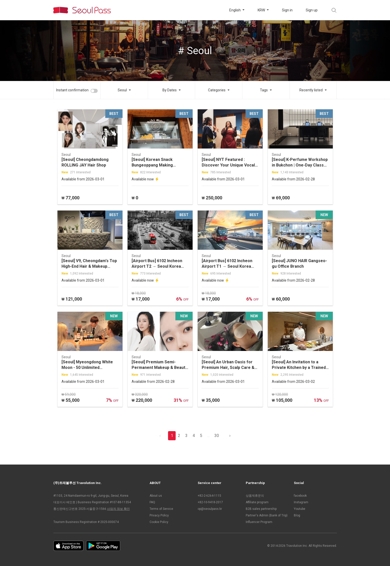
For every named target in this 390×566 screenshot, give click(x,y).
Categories (216, 90)
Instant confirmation (72, 90)
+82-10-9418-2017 (210, 502)
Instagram (301, 502)
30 (216, 435)
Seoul (122, 90)
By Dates (169, 90)
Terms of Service (161, 509)
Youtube (299, 509)
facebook (300, 495)
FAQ (152, 502)
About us (156, 495)
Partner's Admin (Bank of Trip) (267, 515)
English (235, 10)
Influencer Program (259, 522)
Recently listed (311, 90)
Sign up (312, 10)
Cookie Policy (159, 522)
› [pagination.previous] (230, 435)
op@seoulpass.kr (210, 509)
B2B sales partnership (261, 509)
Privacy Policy (159, 515)
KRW (262, 10)
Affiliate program (257, 502)
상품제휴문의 (255, 495)
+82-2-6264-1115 (209, 495)
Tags (264, 90)
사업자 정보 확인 (118, 509)
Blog (297, 515)
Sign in (287, 10)
